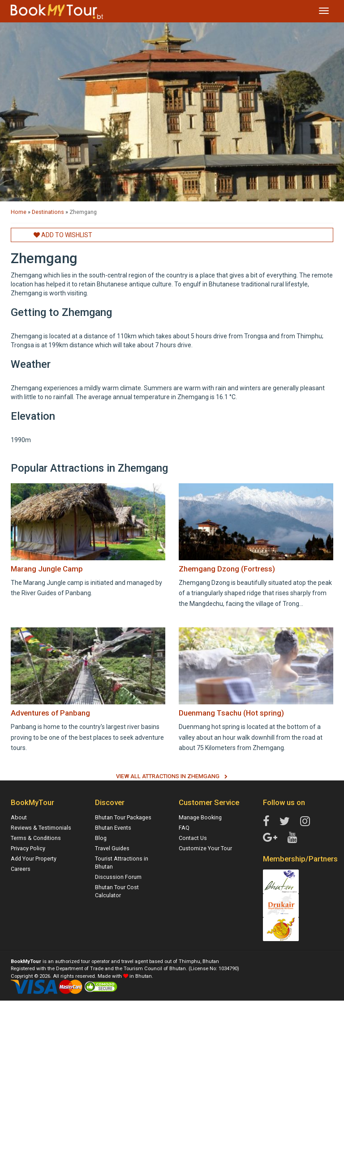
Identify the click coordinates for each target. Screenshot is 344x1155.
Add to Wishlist (63, 235)
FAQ (184, 827)
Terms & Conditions (36, 838)
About (19, 817)
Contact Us (193, 838)
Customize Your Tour (205, 848)
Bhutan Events (113, 827)
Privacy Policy (28, 848)
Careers (20, 868)
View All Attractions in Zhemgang (167, 776)
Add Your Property (33, 858)
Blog (101, 838)
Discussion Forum (118, 877)
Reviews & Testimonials (41, 827)
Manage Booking (200, 817)
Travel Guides (112, 848)
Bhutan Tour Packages (123, 817)
